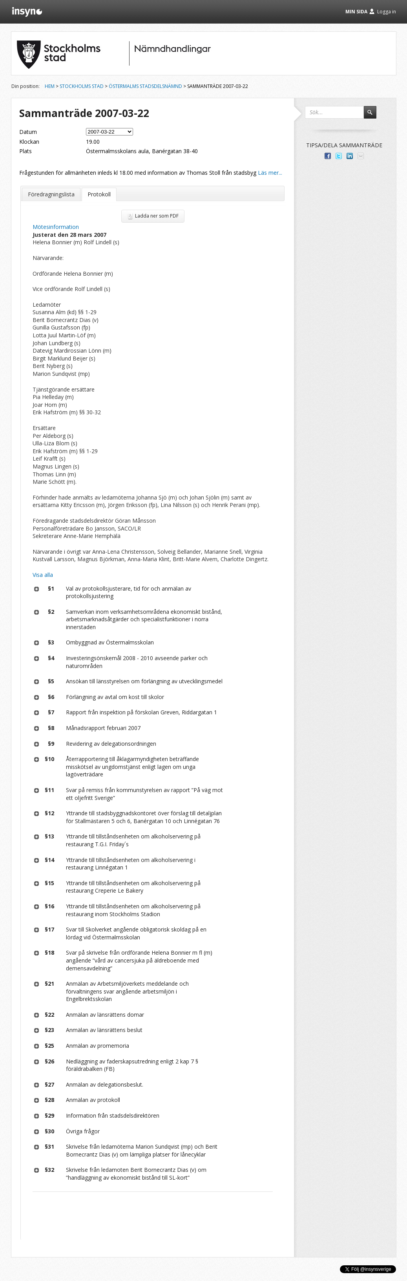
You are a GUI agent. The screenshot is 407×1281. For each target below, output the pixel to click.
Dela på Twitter (339, 156)
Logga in (386, 11)
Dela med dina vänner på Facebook (328, 156)
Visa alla (43, 574)
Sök (373, 116)
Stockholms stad (82, 86)
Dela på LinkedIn (350, 156)
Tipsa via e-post (361, 156)
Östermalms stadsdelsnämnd (145, 86)
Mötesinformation (56, 227)
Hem (50, 86)
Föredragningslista (51, 194)
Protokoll (99, 194)
